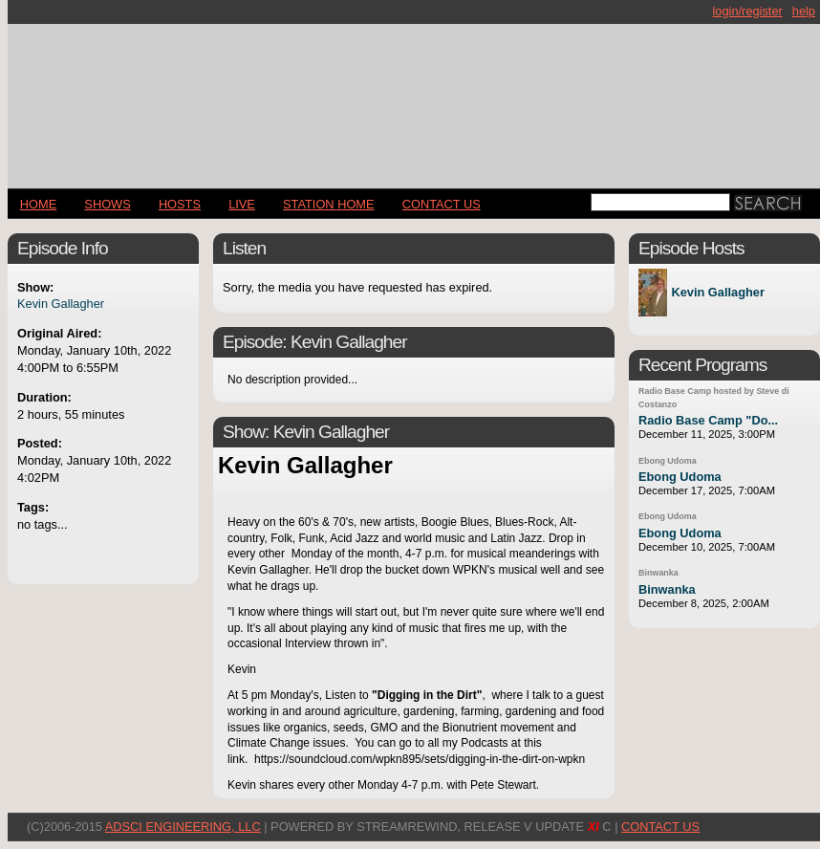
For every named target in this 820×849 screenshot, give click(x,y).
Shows (107, 204)
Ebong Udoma (667, 461)
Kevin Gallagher (60, 303)
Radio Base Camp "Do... (708, 420)
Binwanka (658, 572)
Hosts (180, 204)
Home (38, 204)
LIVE (241, 204)
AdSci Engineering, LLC (183, 826)
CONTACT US (441, 204)
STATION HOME (329, 204)
